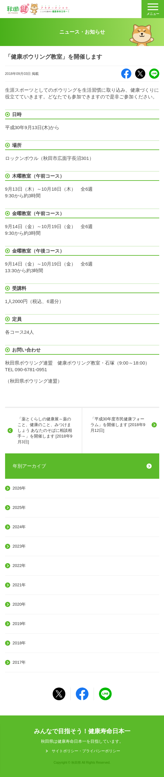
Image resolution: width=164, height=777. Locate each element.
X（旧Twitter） (140, 74)
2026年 (19, 488)
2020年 (19, 604)
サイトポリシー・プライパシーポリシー (86, 751)
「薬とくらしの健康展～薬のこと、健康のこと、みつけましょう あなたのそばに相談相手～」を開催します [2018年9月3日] (44, 430)
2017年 (19, 662)
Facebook (126, 74)
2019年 (19, 623)
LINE (154, 74)
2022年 (19, 565)
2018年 (19, 643)
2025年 (19, 507)
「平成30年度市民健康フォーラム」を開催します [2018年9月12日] (117, 425)
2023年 (19, 546)
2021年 (19, 585)
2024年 (19, 526)
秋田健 (38, 9)
